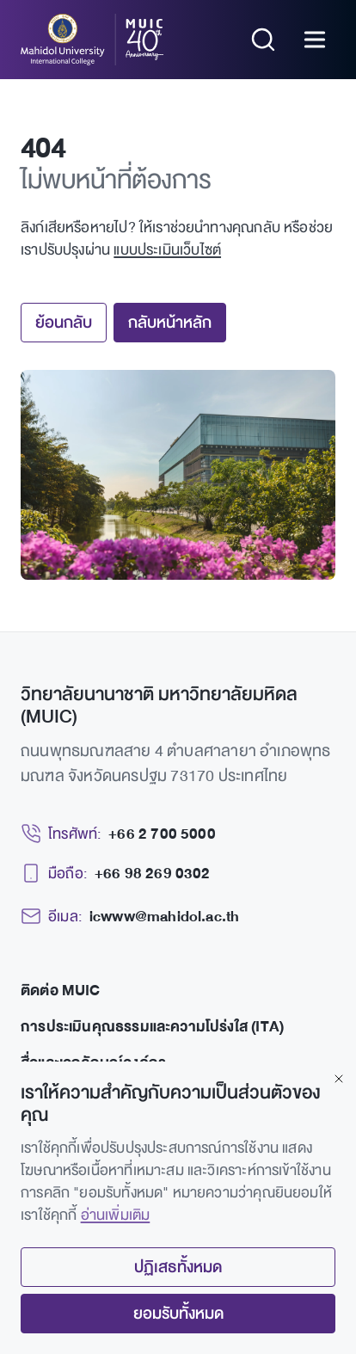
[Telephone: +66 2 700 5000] (118, 834)
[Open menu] (314, 39)
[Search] (263, 39)
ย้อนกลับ (63, 322)
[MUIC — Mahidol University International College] (92, 39)
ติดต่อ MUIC (61, 990)
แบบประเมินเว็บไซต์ (167, 249)
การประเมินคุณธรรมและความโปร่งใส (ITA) (152, 1026)
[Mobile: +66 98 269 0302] (116, 874)
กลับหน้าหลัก (170, 322)
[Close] (339, 1078)
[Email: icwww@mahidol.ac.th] (130, 917)
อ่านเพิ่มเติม (115, 1215)
